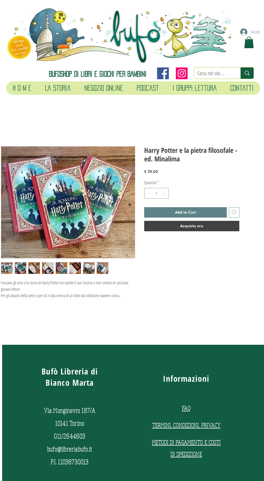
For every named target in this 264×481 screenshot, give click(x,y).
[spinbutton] (157, 193)
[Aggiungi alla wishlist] (234, 212)
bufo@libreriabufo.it (69, 449)
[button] (249, 42)
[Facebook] (163, 73)
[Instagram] (182, 73)
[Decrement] (149, 193)
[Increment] (164, 193)
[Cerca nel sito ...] (213, 73)
